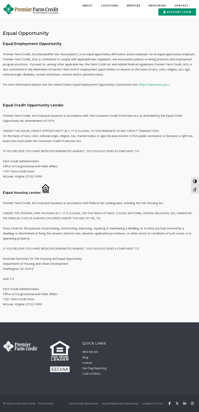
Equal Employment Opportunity (120, 403)
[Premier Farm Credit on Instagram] (192, 403)
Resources (157, 5)
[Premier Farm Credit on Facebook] (169, 403)
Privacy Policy (46, 403)
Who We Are (90, 352)
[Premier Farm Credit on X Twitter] (177, 403)
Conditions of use (152, 403)
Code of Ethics (91, 373)
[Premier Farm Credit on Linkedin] (184, 403)
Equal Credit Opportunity (83, 403)
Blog (85, 357)
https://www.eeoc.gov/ (154, 84)
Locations (109, 5)
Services (133, 5)
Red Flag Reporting (94, 368)
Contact (181, 5)
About (87, 5)
